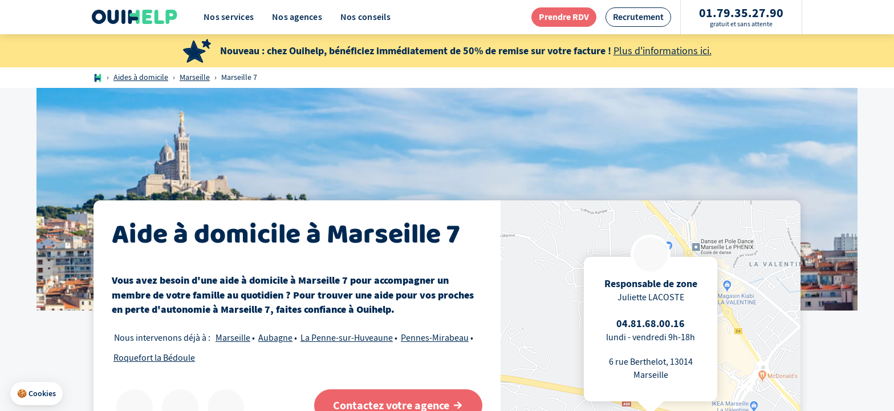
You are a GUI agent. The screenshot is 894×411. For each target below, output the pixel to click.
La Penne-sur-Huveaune (346, 338)
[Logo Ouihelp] (134, 17)
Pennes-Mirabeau (435, 338)
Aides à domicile (140, 77)
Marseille (195, 77)
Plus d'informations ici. (662, 51)
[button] (36, 394)
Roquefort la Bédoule (154, 358)
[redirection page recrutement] (638, 16)
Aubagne (275, 338)
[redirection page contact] (563, 16)
